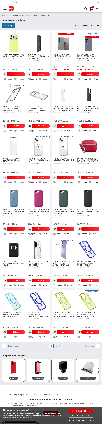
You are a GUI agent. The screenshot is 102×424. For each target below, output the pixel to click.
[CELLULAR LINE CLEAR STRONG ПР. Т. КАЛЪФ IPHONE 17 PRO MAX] (14, 146)
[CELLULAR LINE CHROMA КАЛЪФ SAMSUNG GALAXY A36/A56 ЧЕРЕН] (38, 43)
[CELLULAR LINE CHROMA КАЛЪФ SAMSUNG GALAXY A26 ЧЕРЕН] (88, 94)
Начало (5, 15)
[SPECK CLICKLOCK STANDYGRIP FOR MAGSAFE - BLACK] (14, 249)
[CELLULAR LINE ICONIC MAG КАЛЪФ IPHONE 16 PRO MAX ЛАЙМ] (63, 300)
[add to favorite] (19, 79)
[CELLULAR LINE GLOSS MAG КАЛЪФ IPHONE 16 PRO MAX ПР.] (38, 94)
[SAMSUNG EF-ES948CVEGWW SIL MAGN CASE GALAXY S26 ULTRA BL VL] (88, 43)
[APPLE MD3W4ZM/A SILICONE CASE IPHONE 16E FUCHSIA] (38, 197)
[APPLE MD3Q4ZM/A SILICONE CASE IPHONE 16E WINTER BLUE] (14, 197)
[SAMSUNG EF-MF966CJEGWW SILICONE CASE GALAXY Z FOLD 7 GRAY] (63, 43)
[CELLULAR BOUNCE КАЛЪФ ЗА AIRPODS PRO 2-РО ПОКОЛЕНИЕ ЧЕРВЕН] (88, 146)
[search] (86, 8)
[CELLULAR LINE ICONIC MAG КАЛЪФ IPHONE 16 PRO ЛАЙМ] (88, 300)
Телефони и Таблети (16, 15)
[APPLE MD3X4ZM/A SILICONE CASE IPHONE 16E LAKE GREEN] (63, 197)
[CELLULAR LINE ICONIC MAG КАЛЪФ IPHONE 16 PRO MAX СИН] (38, 300)
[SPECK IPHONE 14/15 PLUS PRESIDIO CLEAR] (63, 146)
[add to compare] (8, 79)
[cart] (91, 8)
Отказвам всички (80, 415)
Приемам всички (80, 410)
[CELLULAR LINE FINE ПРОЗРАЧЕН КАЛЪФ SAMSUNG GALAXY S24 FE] (63, 249)
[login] (97, 8)
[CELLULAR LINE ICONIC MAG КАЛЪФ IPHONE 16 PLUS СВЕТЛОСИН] (14, 300)
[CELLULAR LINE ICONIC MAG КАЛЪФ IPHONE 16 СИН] (88, 249)
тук (38, 417)
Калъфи (49, 15)
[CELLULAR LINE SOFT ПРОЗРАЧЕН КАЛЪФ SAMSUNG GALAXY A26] (63, 94)
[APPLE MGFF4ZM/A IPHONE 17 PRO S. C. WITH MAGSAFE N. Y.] (14, 43)
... (46, 346)
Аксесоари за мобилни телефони (34, 15)
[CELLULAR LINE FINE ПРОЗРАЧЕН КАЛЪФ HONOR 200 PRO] (38, 249)
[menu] (5, 8)
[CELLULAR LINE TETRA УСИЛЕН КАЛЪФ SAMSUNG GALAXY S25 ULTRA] (14, 94)
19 (60, 346)
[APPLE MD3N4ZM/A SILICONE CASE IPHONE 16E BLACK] (88, 197)
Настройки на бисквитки (81, 420)
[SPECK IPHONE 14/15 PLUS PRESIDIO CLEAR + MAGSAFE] (38, 146)
